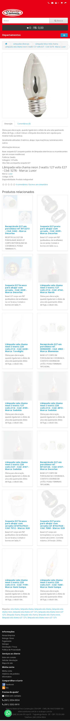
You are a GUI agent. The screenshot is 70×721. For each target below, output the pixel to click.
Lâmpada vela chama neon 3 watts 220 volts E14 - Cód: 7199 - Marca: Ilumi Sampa (17, 584)
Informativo (7, 676)
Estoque (5, 644)
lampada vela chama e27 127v (25, 612)
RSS (7, 688)
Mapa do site (7, 663)
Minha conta (7, 671)
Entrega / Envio (8, 638)
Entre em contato (9, 657)
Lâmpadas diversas (21, 44)
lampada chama (27, 609)
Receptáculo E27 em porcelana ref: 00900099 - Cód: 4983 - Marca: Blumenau (52, 348)
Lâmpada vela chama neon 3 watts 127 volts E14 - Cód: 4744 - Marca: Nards (52, 289)
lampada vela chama (42, 609)
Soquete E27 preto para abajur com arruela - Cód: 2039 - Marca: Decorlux (51, 230)
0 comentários (21, 184)
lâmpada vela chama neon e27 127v (42, 617)
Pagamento (6, 641)
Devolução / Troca (9, 647)
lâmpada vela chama (29, 615)
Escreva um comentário (38, 184)
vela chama (15, 609)
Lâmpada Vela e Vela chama (46, 44)
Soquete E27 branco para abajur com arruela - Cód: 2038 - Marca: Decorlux (16, 289)
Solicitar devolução (10, 660)
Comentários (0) (23, 123)
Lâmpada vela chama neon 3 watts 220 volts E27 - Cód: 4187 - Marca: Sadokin (17, 466)
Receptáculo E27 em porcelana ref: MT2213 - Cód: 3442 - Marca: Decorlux (17, 230)
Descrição (8, 123)
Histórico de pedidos (10, 674)
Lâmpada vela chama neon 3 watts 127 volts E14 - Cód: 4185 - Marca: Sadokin (17, 407)
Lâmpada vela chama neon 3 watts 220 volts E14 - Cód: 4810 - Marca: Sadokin (52, 407)
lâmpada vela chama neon (49, 615)
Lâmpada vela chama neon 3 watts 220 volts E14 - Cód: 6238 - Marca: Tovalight (17, 348)
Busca (58, 20)
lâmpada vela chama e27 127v (14, 617)
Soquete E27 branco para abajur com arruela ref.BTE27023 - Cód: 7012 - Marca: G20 (17, 525)
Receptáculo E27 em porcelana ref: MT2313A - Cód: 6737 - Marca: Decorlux (52, 466)
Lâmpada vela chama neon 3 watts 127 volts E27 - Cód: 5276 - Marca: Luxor (35, 47)
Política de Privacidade (11, 649)
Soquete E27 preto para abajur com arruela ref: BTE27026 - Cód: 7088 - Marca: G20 (52, 525)
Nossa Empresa (8, 635)
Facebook (10, 684)
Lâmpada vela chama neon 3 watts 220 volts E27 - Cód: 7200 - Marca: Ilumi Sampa (52, 584)
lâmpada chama (13, 615)
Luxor (10, 174)
